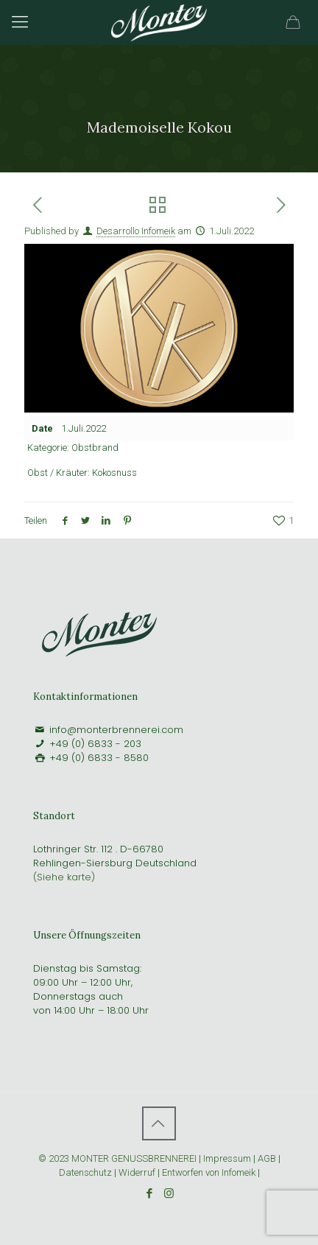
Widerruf (138, 1172)
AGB (267, 1158)
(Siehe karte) (64, 877)
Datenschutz (85, 1172)
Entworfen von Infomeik (208, 1172)
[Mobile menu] (19, 22)
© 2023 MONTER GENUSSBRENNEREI (118, 1158)
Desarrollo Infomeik (135, 230)
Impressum (227, 1158)
